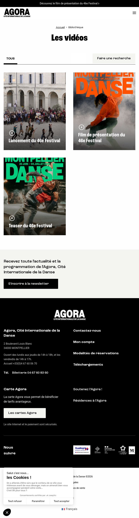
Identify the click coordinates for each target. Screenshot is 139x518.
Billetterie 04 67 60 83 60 (30, 372)
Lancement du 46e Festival (34, 141)
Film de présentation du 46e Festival (101, 138)
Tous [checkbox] (10, 58)
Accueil (60, 27)
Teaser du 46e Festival (30, 226)
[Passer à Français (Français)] (69, 509)
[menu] (134, 12)
